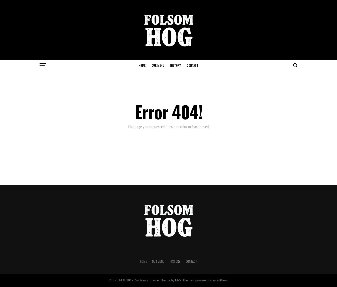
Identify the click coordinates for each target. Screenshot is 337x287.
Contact (192, 65)
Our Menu (158, 65)
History (175, 65)
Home (142, 65)
